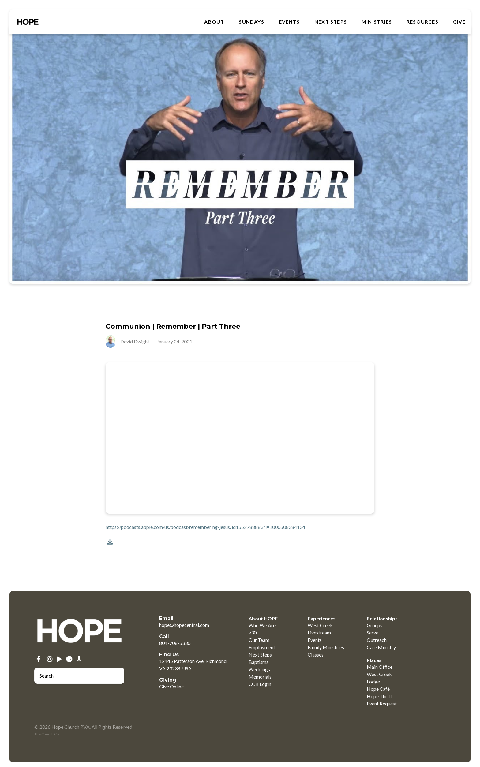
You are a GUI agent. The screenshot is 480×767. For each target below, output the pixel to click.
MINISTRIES (377, 21)
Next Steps (330, 21)
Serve (372, 632)
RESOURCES (422, 21)
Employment (262, 647)
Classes (316, 654)
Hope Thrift (379, 696)
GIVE (459, 21)
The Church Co (46, 734)
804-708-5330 (174, 643)
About (214, 21)
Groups (374, 625)
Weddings (259, 669)
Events (289, 21)
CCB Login (260, 684)
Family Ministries (326, 647)
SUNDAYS (251, 21)
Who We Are (262, 625)
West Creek (320, 625)
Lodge (373, 681)
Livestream (319, 632)
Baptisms (258, 662)
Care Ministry (381, 647)
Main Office (379, 667)
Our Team (259, 640)
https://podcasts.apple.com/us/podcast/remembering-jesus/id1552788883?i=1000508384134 (205, 527)
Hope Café (378, 689)
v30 (253, 632)
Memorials (260, 676)
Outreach (377, 640)
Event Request (382, 703)
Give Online (171, 686)
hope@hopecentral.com (184, 625)
